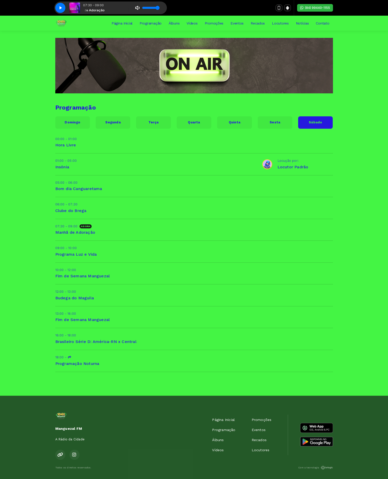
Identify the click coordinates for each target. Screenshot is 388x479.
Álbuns (174, 23)
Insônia (62, 167)
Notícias (302, 23)
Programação (151, 23)
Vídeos (192, 23)
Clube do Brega (71, 210)
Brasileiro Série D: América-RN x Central (96, 341)
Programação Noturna (77, 363)
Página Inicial (122, 23)
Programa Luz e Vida (76, 254)
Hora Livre (65, 145)
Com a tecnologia (315, 467)
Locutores (280, 23)
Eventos (237, 23)
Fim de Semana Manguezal (82, 276)
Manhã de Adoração (75, 232)
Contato (322, 23)
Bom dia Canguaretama (78, 188)
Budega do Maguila (74, 298)
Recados (258, 23)
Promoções (214, 23)
